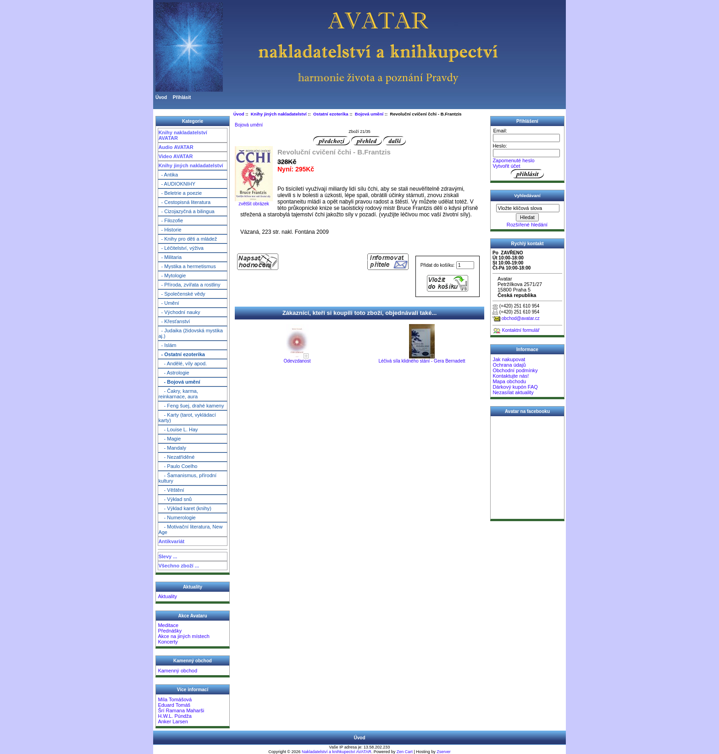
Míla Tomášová (175, 699)
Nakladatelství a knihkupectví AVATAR (336, 751)
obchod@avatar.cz (521, 318)
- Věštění (171, 490)
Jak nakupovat (508, 359)
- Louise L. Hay (178, 429)
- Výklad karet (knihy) (184, 508)
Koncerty (167, 641)
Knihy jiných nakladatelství (190, 165)
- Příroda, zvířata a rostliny (189, 284)
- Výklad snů (175, 499)
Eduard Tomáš (174, 705)
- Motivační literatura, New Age (190, 529)
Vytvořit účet (506, 166)
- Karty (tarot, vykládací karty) (187, 417)
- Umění (168, 303)
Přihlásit (182, 97)
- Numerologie (176, 517)
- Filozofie (170, 220)
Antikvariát (171, 541)
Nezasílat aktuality (512, 392)
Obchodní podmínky (514, 370)
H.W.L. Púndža (174, 716)
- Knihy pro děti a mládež (187, 239)
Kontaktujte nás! (510, 376)
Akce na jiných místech (184, 636)
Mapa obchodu (509, 381)
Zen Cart (405, 751)
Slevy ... (167, 556)
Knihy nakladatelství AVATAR (182, 135)
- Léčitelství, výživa (180, 248)
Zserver (444, 751)
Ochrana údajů (508, 365)
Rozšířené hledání (527, 224)
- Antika (168, 174)
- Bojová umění (179, 382)
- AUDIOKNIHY (176, 184)
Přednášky (170, 630)
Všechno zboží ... (178, 565)
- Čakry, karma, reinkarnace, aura (178, 393)
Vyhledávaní (527, 195)
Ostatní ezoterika (330, 113)
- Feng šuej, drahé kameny (191, 405)
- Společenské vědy (181, 294)
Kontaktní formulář (521, 330)
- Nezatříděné (176, 457)
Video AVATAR (175, 156)
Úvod (161, 97)
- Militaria (170, 257)
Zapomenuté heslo (513, 160)
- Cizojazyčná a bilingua (186, 211)
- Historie (169, 229)
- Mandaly (172, 448)
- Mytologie (172, 275)
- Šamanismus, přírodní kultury (187, 478)
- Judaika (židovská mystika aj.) (190, 333)
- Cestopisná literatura (184, 202)
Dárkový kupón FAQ (514, 387)
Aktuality (167, 596)
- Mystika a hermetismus (187, 266)
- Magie (169, 438)
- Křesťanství (174, 321)
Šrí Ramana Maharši (181, 710)
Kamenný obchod (177, 670)
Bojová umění (369, 113)
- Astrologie (173, 372)
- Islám (167, 345)
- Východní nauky (179, 312)
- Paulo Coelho (177, 466)
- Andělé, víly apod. (182, 363)
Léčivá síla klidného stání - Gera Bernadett (422, 360)
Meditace (168, 625)
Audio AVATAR (175, 147)
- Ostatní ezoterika (181, 354)
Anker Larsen (173, 721)
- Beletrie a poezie (180, 193)
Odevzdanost (297, 360)
